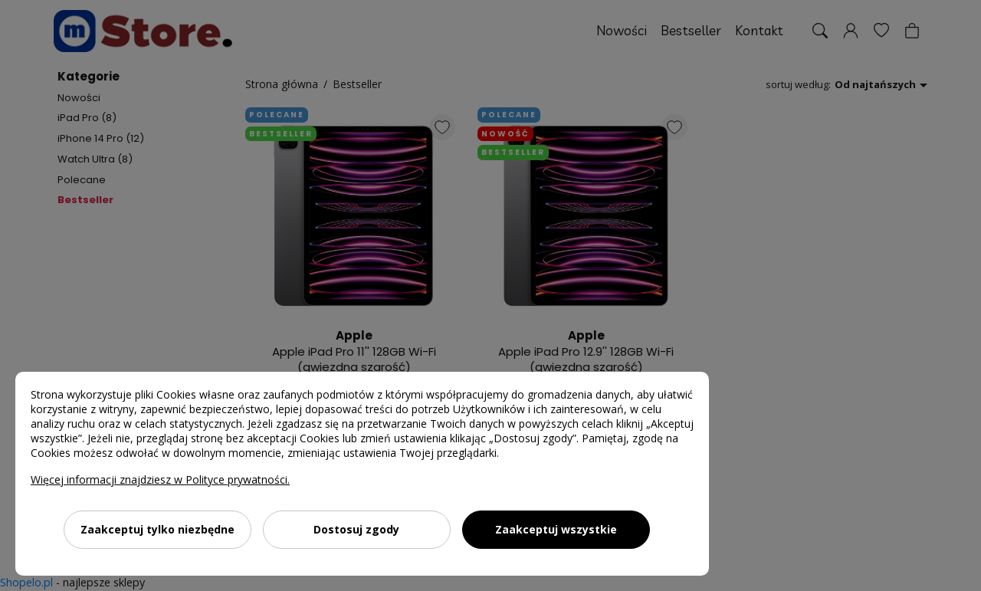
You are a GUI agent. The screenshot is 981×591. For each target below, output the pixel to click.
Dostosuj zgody (356, 529)
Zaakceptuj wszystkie (556, 529)
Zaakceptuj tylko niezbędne (157, 529)
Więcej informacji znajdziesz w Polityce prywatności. (160, 479)
